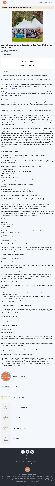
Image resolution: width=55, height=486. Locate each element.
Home (27, 455)
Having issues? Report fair (7, 237)
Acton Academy (27, 463)
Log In (27, 458)
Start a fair (48, 2)
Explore (41, 2)
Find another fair (27, 65)
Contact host (4, 235)
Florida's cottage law (19, 88)
